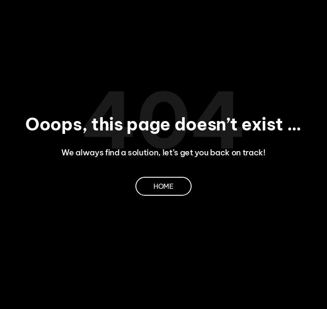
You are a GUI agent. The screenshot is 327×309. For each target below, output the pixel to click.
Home (163, 186)
